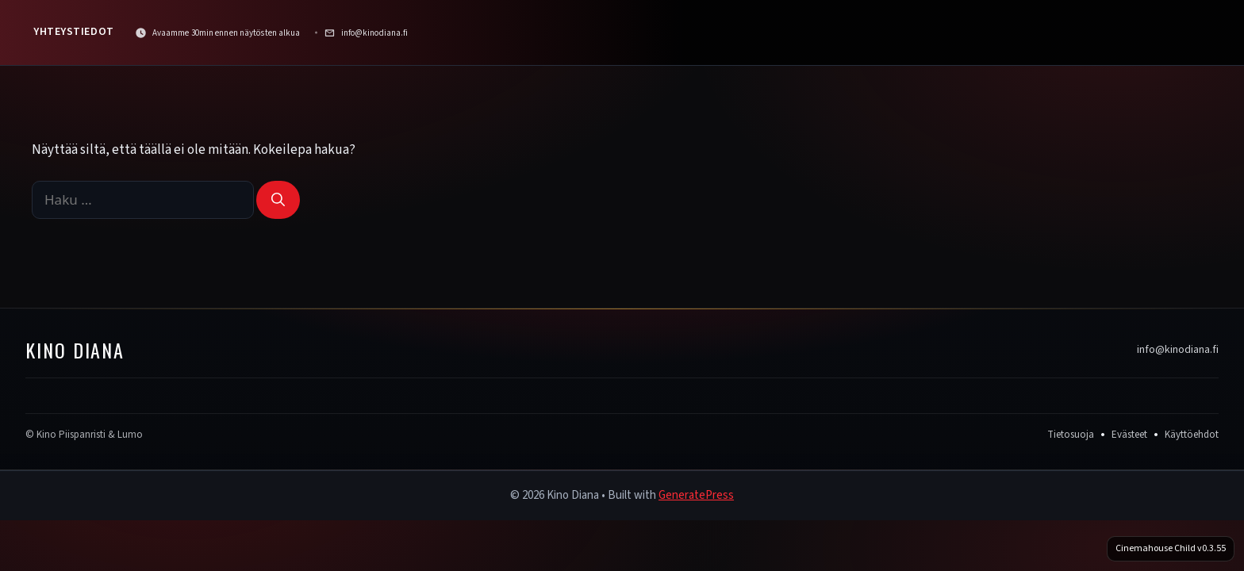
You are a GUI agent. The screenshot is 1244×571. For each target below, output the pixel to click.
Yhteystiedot (73, 32)
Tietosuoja (1070, 434)
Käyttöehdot (1192, 434)
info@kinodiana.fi (1178, 350)
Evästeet (1129, 434)
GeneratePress (696, 495)
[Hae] (278, 200)
